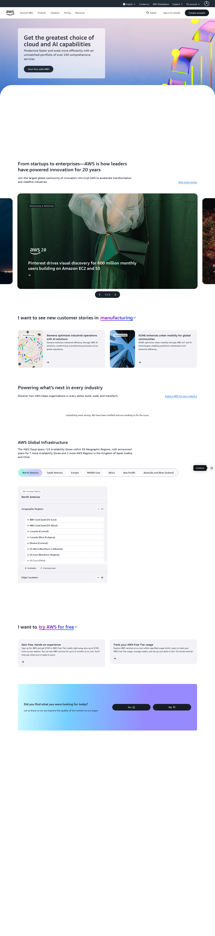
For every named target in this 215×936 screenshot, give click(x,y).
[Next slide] (116, 294)
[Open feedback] (211, 468)
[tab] (30, 472)
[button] (26, 13)
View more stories (187, 182)
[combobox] (118, 318)
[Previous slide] (98, 294)
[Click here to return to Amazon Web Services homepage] (10, 14)
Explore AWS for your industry (181, 396)
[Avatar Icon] (206, 3)
